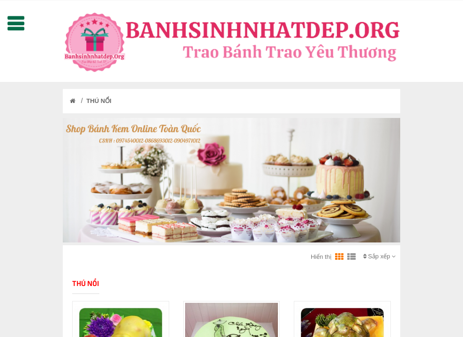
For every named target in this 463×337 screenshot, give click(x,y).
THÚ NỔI (98, 100)
